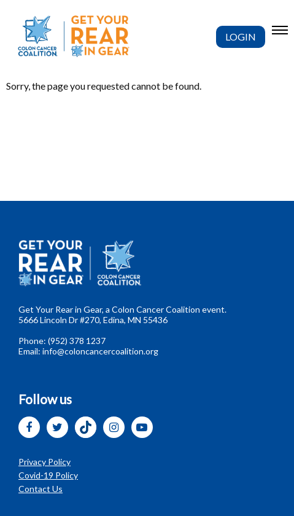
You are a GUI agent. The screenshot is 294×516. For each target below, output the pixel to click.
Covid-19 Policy (48, 475)
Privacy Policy (44, 461)
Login (240, 36)
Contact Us (40, 488)
